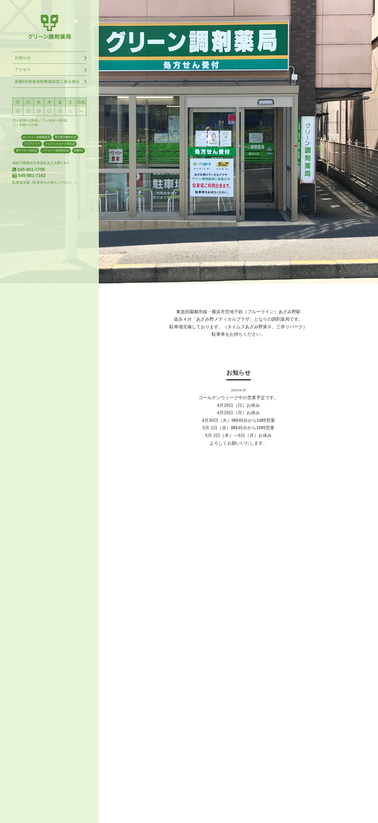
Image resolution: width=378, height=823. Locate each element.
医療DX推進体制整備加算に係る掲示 (47, 81)
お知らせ (23, 58)
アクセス (23, 69)
